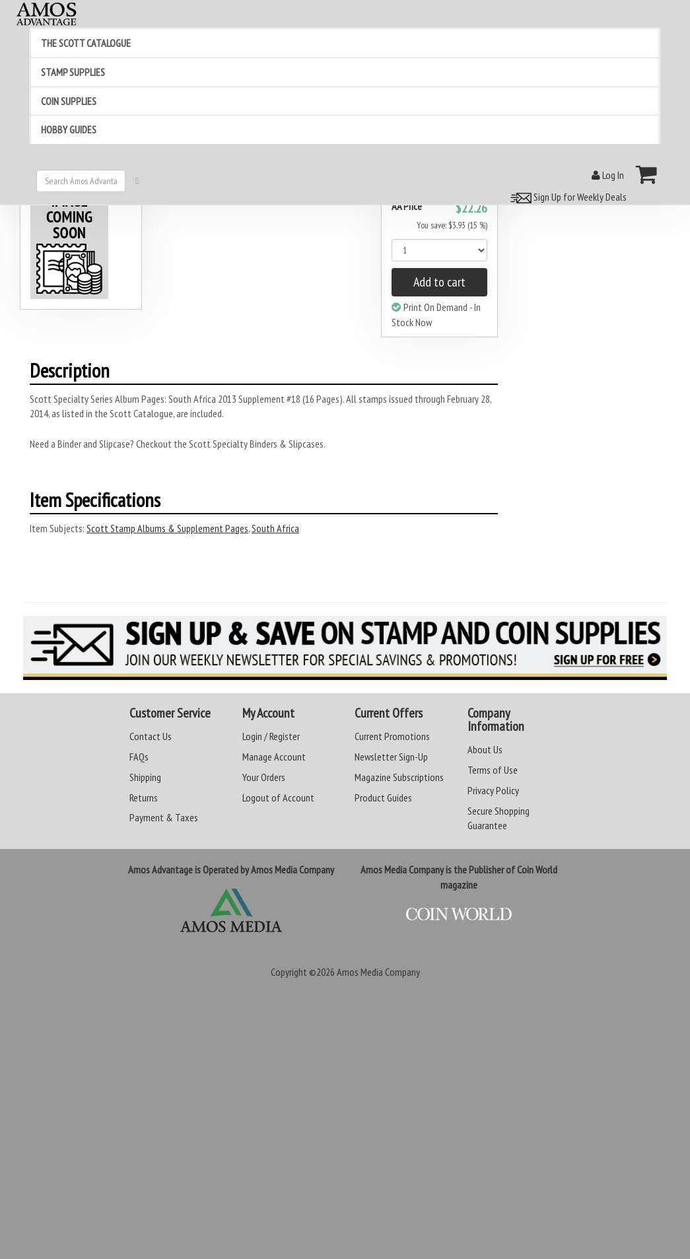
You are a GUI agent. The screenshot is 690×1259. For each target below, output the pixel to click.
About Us (484, 749)
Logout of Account (278, 797)
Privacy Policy (493, 790)
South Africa (275, 528)
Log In (608, 175)
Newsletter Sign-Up (391, 756)
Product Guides (383, 797)
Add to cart (439, 281)
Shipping (145, 777)
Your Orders (263, 777)
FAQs (139, 756)
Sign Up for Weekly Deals (566, 196)
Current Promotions (392, 736)
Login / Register (271, 736)
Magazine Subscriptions (399, 777)
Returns (143, 797)
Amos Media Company (378, 971)
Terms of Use (492, 769)
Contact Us (150, 736)
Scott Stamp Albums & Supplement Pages (167, 528)
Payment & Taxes (163, 817)
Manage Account (274, 756)
